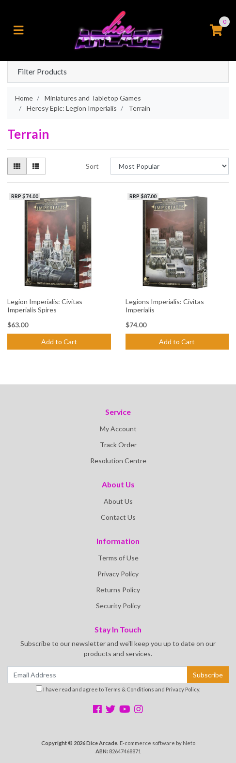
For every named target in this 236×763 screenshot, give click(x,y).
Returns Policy (118, 590)
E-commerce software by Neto (157, 743)
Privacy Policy (118, 574)
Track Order (118, 444)
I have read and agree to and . (118, 688)
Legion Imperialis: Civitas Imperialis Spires (44, 305)
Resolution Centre (118, 460)
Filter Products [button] (42, 71)
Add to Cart (59, 341)
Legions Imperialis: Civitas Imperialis (165, 305)
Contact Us (118, 517)
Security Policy (118, 606)
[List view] (36, 166)
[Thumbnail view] (17, 166)
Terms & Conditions (129, 689)
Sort (92, 166)
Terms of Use (118, 558)
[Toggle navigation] (18, 30)
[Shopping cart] (216, 30)
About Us (118, 501)
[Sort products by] (169, 166)
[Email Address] (97, 674)
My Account (118, 429)
